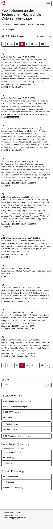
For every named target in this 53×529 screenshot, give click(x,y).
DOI (8, 87)
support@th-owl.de (18, 518)
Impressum (19, 515)
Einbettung (8, 482)
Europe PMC (25, 301)
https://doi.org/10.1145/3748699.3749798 (33, 147)
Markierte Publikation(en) (13, 488)
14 (27, 44)
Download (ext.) (18, 87)
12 (17, 44)
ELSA (3, 87)
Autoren (31, 24)
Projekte (40, 24)
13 (23, 44)
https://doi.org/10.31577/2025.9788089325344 (18, 183)
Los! (48, 385)
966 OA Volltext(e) (11, 412)
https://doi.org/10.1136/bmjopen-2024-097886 (18, 326)
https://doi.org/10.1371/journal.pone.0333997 (18, 354)
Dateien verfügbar (13, 117)
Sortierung (8, 458)
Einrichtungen (8, 30)
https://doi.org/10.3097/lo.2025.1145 (14, 254)
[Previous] (3, 44)
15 (32, 44)
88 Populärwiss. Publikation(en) (17, 401)
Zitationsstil (9, 463)
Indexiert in (8, 417)
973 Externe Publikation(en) (15, 407)
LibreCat (17, 512)
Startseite (7, 24)
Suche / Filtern (44, 36)
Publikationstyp (10, 424)
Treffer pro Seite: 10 (12, 452)
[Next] (48, 44)
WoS (9, 301)
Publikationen (19, 24)
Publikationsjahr (11, 429)
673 (42, 44)
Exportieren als (10, 477)
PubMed (15, 301)
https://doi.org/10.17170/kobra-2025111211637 (18, 84)
